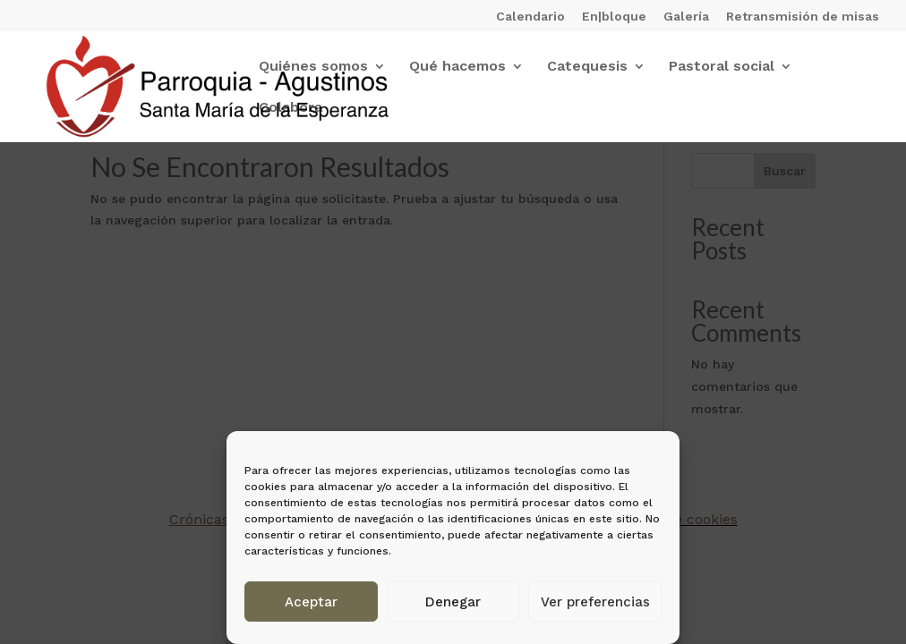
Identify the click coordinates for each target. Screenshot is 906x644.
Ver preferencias (595, 602)
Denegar (453, 602)
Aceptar (311, 602)
